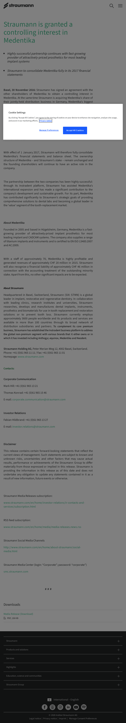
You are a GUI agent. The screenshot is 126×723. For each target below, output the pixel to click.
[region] (63, 122)
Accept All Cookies (75, 130)
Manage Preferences (49, 130)
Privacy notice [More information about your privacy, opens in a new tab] (45, 120)
